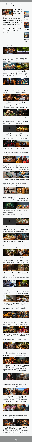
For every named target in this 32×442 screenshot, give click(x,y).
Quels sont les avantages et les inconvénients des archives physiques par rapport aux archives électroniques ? (22, 195)
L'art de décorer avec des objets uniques (9, 194)
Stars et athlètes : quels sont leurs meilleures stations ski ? (22, 164)
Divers (5, 3)
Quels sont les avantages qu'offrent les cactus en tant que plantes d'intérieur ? (23, 226)
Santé (16, 439)
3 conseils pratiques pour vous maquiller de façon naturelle (9, 412)
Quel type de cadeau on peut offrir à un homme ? (9, 102)
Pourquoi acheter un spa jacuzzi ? (23, 55)
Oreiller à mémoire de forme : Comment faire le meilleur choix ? (9, 304)
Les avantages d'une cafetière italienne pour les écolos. (9, 257)
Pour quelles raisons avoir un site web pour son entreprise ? (22, 428)
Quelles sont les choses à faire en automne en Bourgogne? (23, 397)
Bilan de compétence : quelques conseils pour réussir (22, 304)
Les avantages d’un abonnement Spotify (9, 210)
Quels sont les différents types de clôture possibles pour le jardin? (9, 335)
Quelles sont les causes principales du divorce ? (9, 273)
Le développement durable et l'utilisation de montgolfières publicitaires (26, 19)
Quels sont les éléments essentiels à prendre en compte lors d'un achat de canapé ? (9, 428)
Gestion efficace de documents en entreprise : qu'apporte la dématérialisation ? (9, 56)
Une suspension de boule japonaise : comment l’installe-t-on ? (22, 118)
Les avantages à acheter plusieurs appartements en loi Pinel (22, 211)
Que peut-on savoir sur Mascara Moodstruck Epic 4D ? (9, 86)
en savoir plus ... (8, 17)
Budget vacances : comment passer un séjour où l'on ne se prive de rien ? (23, 350)
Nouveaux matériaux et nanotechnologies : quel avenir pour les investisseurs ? (26, 29)
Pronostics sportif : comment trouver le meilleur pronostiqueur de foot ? (22, 149)
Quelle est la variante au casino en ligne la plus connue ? (23, 335)
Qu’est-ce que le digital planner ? (9, 70)
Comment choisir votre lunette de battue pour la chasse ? (22, 366)
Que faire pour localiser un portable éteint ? (9, 180)
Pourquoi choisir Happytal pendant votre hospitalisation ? (23, 86)
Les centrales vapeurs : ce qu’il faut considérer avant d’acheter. (22, 242)
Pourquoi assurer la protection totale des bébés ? (9, 133)
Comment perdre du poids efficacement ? (23, 133)
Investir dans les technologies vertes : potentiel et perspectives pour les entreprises (26, 40)
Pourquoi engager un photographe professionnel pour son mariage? (22, 273)
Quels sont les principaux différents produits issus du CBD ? (22, 288)
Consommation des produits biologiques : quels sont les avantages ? (22, 71)
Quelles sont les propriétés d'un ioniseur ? (9, 287)
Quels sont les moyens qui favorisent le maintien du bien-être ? (23, 319)
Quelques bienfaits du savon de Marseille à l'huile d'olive (9, 242)
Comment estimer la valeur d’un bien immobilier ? (9, 118)
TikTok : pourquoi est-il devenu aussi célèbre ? (9, 381)
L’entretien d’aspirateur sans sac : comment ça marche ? (9, 397)
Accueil (3, 3)
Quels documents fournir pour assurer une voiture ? (22, 102)
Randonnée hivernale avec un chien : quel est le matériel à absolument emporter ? (9, 320)
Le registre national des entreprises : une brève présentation (22, 257)
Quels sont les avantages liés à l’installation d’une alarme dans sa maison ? (9, 149)
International (16, 438)
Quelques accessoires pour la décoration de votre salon (22, 180)
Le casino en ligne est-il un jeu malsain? (9, 365)
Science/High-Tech (16, 440)
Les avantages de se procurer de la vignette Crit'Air (22, 412)
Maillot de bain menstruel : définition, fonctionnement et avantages (9, 226)
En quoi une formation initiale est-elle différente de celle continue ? (9, 164)
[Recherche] (7, 438)
